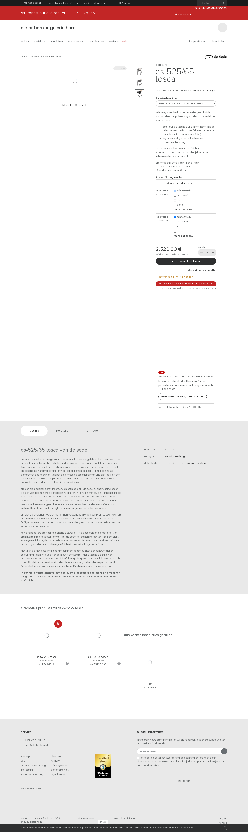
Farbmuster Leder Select (178, 183)
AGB (23, 760)
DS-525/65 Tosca (52, 57)
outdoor (41, 41)
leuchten (58, 41)
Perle (178, 205)
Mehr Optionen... (183, 209)
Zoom (120, 68)
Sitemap (25, 756)
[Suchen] (222, 27)
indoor (26, 41)
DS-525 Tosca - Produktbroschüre (186, 463)
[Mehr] (212, 252)
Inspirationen (199, 41)
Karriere (55, 760)
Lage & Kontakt (59, 774)
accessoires (77, 41)
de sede (35, 57)
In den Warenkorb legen (186, 261)
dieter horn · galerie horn (48, 28)
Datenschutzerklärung (33, 765)
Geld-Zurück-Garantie (95, 3)
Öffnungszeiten (59, 765)
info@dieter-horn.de (35, 745)
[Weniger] (201, 252)
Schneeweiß (182, 190)
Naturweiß (181, 195)
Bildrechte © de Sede (74, 105)
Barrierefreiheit (60, 770)
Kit (177, 200)
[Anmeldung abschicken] (224, 751)
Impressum (27, 770)
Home (24, 57)
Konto (204, 3)
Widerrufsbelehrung (32, 774)
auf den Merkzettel (204, 270)
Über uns (56, 756)
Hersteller (219, 41)
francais (221, 823)
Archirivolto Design (204, 90)
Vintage (114, 41)
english (221, 818)
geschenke (97, 41)
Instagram (182, 780)
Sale (126, 41)
